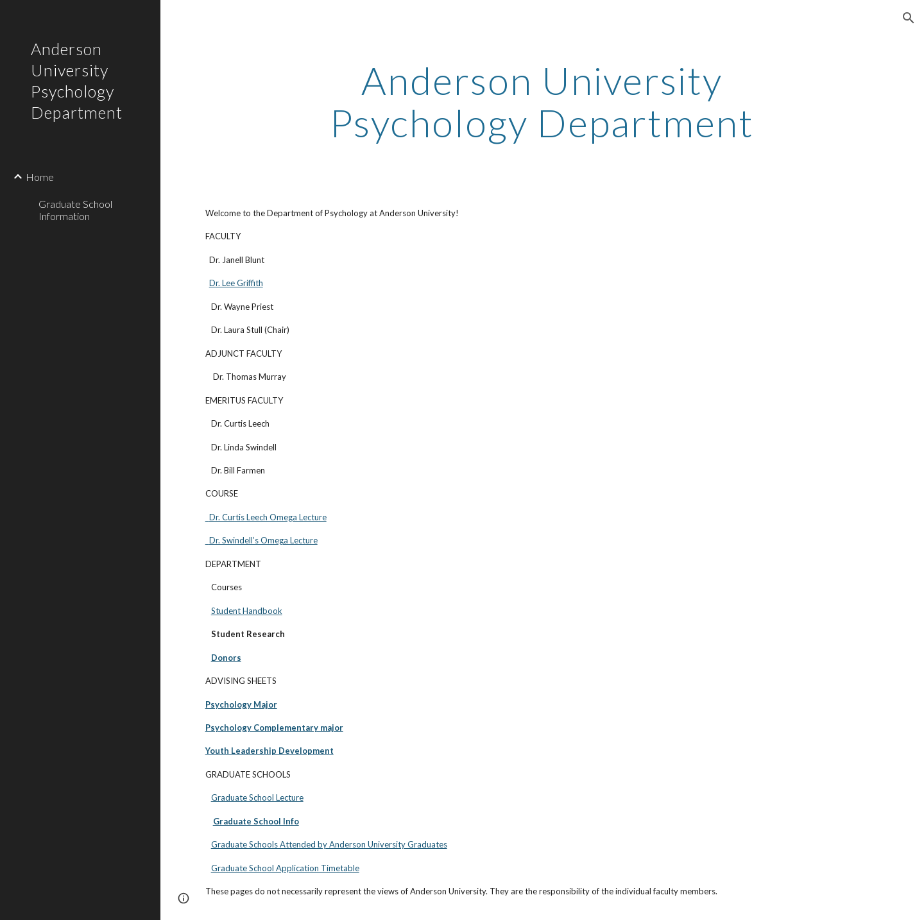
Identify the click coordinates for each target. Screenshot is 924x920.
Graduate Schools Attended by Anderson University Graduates (329, 844)
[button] (908, 18)
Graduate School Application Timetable (285, 868)
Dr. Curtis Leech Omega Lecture (266, 517)
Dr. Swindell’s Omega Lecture (261, 540)
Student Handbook (246, 611)
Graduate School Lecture (257, 797)
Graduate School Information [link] (75, 210)
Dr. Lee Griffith (236, 283)
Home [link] (40, 177)
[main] (542, 101)
